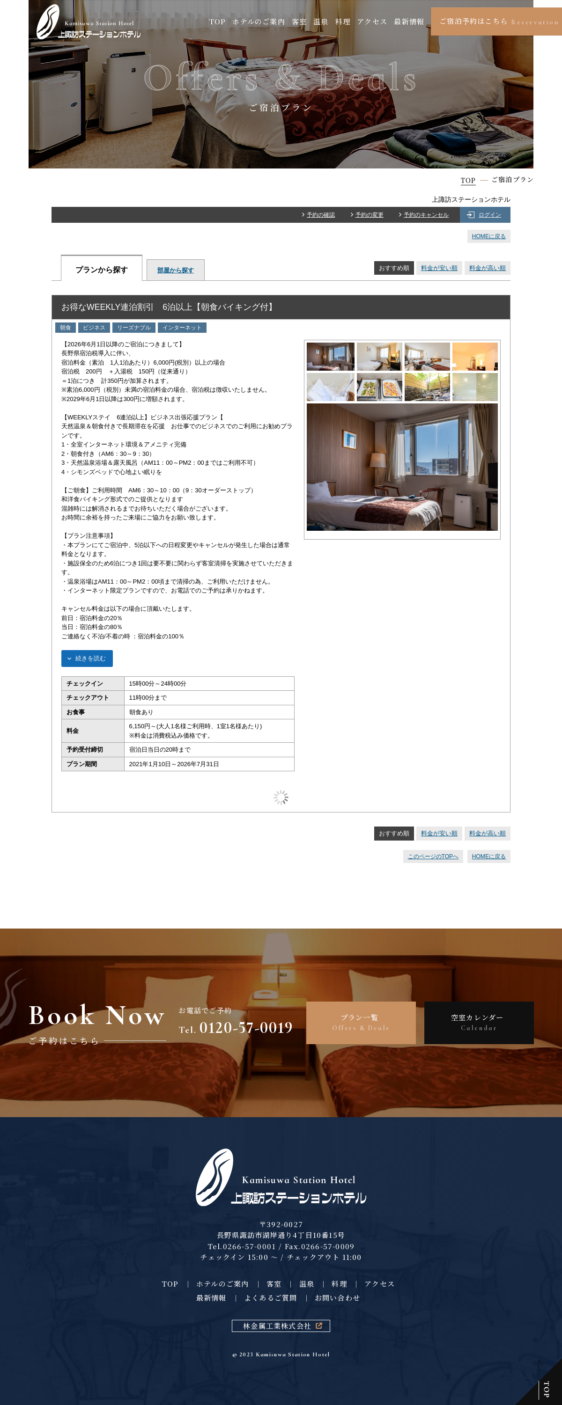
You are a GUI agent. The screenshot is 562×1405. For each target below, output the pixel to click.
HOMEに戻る (489, 236)
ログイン (490, 215)
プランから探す (101, 270)
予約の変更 (369, 215)
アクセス (372, 21)
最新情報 (409, 21)
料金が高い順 (487, 267)
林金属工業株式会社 (282, 1326)
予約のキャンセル (426, 215)
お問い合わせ (337, 1298)
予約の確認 (321, 215)
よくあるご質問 (270, 1298)
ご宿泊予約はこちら (499, 21)
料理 (342, 21)
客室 (299, 21)
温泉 (320, 21)
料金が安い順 (439, 267)
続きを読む (90, 658)
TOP (217, 21)
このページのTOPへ (433, 856)
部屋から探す (175, 270)
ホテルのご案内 (258, 21)
